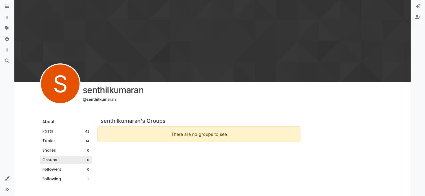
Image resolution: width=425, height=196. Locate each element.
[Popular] (7, 39)
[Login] (418, 6)
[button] (7, 178)
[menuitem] (418, 6)
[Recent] (7, 17)
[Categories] (7, 6)
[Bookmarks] (7, 50)
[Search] (7, 61)
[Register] (418, 17)
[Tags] (7, 28)
